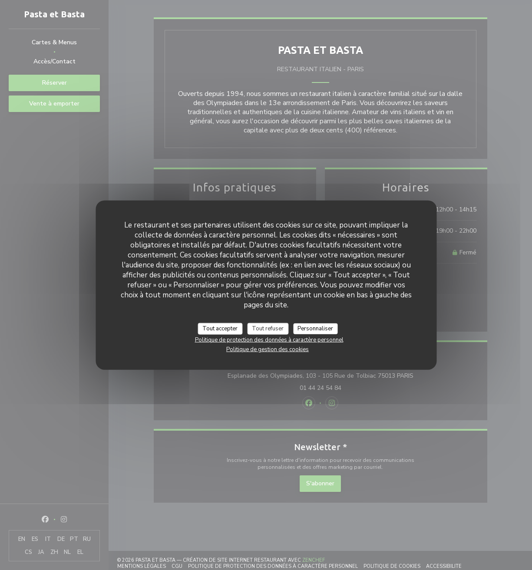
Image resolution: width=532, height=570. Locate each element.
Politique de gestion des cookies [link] (267, 349)
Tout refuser (268, 328)
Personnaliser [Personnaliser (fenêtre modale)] (315, 328)
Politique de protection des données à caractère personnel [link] (269, 340)
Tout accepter (220, 328)
